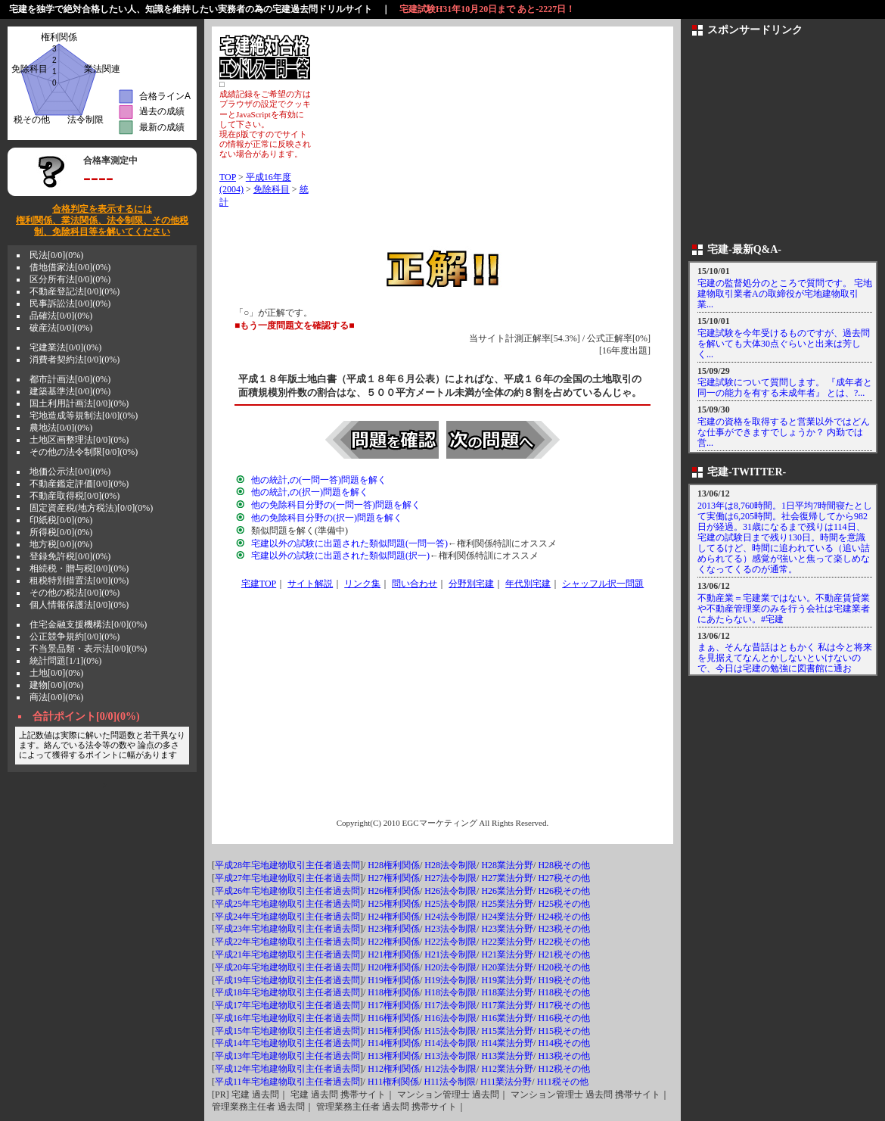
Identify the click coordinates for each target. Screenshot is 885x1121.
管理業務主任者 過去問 (258, 1106)
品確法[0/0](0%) (61, 315)
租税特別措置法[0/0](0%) (79, 580)
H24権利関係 (394, 916)
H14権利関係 (394, 1043)
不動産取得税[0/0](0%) (75, 495)
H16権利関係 (394, 1018)
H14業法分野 (507, 1043)
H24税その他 (564, 916)
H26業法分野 (507, 891)
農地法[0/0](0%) (61, 427)
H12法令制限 (450, 1068)
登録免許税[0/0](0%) (70, 556)
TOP (227, 177)
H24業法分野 (507, 916)
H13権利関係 (394, 1056)
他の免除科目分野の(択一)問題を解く (326, 517)
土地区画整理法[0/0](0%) (79, 439)
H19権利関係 (394, 980)
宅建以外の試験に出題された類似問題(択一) (340, 555)
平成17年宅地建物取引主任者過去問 (287, 1005)
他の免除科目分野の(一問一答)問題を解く (336, 505)
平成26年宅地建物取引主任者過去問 (287, 891)
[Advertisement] (488, 140)
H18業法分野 (507, 992)
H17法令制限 (450, 1005)
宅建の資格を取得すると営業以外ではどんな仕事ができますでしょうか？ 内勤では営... (783, 432)
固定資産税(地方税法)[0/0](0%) (91, 508)
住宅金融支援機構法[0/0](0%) (88, 624)
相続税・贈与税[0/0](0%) (79, 568)
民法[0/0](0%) (56, 255)
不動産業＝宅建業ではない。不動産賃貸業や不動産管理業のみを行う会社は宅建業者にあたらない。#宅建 (783, 608)
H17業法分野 (507, 1005)
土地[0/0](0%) (56, 673)
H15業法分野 (507, 1031)
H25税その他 (564, 903)
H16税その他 (564, 1018)
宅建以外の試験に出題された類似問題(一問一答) (349, 543)
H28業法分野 (507, 865)
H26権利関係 (394, 891)
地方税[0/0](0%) (61, 544)
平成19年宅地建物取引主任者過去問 (287, 980)
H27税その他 (564, 878)
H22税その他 (564, 941)
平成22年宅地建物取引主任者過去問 (287, 941)
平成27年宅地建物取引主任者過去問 (287, 878)
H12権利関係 (394, 1068)
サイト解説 (310, 583)
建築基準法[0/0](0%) (70, 391)
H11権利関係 (393, 1081)
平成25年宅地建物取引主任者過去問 (287, 903)
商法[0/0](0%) (56, 697)
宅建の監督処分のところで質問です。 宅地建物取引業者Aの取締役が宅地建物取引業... (784, 294)
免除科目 (271, 189)
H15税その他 (564, 1031)
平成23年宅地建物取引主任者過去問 (287, 928)
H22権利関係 (394, 941)
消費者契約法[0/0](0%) (75, 359)
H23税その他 (564, 928)
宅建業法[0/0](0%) (65, 347)
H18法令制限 (450, 992)
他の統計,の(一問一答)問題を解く (319, 480)
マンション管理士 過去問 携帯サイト (585, 1094)
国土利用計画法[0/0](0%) (79, 403)
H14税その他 (564, 1043)
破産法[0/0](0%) (61, 327)
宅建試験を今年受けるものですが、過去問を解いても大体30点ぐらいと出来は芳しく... (783, 344)
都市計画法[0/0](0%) (70, 379)
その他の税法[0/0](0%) (75, 592)
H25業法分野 (507, 903)
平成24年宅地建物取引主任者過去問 (287, 916)
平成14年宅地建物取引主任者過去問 (287, 1043)
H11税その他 (562, 1081)
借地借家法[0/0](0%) (70, 267)
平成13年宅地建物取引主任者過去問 (287, 1056)
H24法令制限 (450, 916)
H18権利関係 (394, 992)
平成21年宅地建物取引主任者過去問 (287, 954)
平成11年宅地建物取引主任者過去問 (287, 1081)
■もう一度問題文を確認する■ (294, 325)
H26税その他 (564, 891)
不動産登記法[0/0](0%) (75, 291)
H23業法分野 (507, 928)
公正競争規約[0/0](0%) (75, 636)
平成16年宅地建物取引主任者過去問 (287, 1018)
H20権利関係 (394, 967)
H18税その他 (564, 992)
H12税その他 (564, 1068)
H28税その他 (564, 865)
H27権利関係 (394, 878)
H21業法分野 (507, 954)
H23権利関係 (394, 928)
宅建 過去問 (255, 1094)
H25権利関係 (394, 903)
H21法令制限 (450, 954)
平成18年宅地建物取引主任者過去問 (287, 992)
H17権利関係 (394, 1005)
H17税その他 (564, 1005)
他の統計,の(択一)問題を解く (309, 492)
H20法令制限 (450, 967)
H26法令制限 (450, 891)
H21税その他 (564, 954)
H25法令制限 (450, 903)
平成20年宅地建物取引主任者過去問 (287, 967)
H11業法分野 (506, 1081)
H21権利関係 (394, 954)
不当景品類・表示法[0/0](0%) (88, 648)
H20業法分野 (507, 967)
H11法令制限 (449, 1081)
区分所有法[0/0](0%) (70, 279)
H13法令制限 (450, 1056)
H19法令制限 (450, 980)
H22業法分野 (507, 941)
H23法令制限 (450, 928)
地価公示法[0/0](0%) (70, 471)
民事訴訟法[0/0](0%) (70, 303)
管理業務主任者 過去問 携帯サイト (386, 1106)
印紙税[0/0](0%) (61, 520)
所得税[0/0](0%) (61, 532)
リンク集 (362, 583)
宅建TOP (258, 583)
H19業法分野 (507, 980)
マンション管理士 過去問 (448, 1094)
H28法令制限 (450, 865)
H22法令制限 (450, 941)
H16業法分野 (507, 1018)
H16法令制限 (450, 1018)
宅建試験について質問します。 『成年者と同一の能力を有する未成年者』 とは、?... (784, 387)
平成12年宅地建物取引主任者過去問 (287, 1068)
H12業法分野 (507, 1068)
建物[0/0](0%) (56, 685)
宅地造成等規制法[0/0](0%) (84, 415)
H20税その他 (564, 967)
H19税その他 (564, 980)
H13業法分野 (507, 1056)
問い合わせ (414, 583)
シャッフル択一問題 (603, 583)
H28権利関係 (394, 865)
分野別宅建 (471, 583)
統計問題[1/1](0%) (65, 660)
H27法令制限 (450, 878)
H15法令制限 (450, 1031)
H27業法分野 (507, 878)
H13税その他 (564, 1056)
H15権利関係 (394, 1031)
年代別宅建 (528, 583)
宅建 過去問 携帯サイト (338, 1094)
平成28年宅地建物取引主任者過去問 (287, 865)
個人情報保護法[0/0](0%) (79, 604)
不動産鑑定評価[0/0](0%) (79, 483)
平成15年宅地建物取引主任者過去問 (287, 1031)
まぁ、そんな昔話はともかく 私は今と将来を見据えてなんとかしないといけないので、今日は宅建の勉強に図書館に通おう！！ (784, 663)
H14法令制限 (450, 1043)
